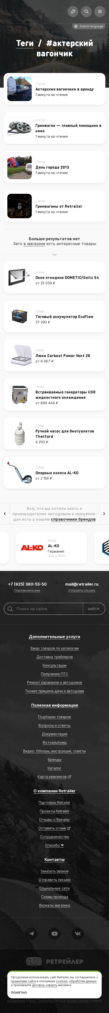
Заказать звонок (54, 871)
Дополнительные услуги (54, 636)
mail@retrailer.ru (81, 584)
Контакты (54, 859)
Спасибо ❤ (54, 845)
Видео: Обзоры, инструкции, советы (54, 751)
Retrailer (32, 957)
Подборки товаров (54, 717)
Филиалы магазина (54, 905)
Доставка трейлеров (54, 657)
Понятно (19, 992)
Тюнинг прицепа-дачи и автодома (54, 691)
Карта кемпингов (52, 777)
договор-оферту (44, 985)
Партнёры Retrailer (54, 802)
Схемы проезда (54, 897)
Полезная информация (54, 705)
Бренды (54, 759)
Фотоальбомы (55, 742)
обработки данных (83, 981)
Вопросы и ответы (54, 725)
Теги (25, 43)
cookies (62, 981)
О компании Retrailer (54, 790)
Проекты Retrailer (54, 811)
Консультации (54, 665)
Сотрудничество (54, 837)
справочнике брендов (73, 519)
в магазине (34, 243)
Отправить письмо (81, 590)
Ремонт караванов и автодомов (54, 682)
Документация (54, 734)
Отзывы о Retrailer (54, 819)
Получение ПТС (54, 674)
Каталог (54, 768)
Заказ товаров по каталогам (54, 648)
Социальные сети (54, 888)
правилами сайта (23, 981)
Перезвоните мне (27, 590)
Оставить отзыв (52, 828)
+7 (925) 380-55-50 (27, 584)
